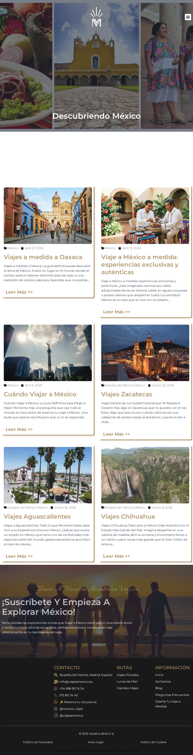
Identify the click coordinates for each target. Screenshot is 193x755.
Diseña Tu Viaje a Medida (168, 704)
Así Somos (163, 682)
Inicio (159, 675)
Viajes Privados (128, 675)
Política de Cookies (154, 742)
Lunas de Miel (127, 682)
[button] (188, 17)
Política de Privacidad (38, 742)
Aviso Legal (95, 742)
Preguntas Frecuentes (172, 695)
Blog (158, 688)
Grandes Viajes (128, 688)
